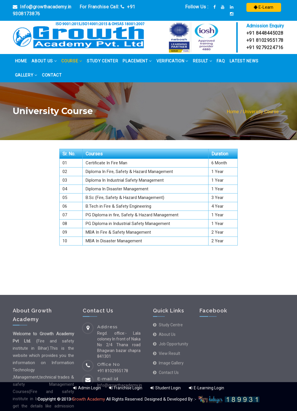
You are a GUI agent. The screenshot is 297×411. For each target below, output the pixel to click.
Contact (52, 75)
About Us (44, 61)
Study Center (102, 61)
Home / (234, 111)
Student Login (166, 388)
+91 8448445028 (264, 33)
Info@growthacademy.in (42, 7)
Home (21, 61)
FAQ (221, 61)
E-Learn (263, 7)
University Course (261, 111)
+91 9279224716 (264, 47)
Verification (172, 61)
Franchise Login (125, 388)
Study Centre (171, 374)
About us (167, 384)
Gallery (26, 75)
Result (202, 61)
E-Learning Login (206, 388)
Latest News (244, 61)
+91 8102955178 (264, 40)
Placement (137, 61)
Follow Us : (196, 7)
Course (71, 61)
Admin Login (87, 388)
